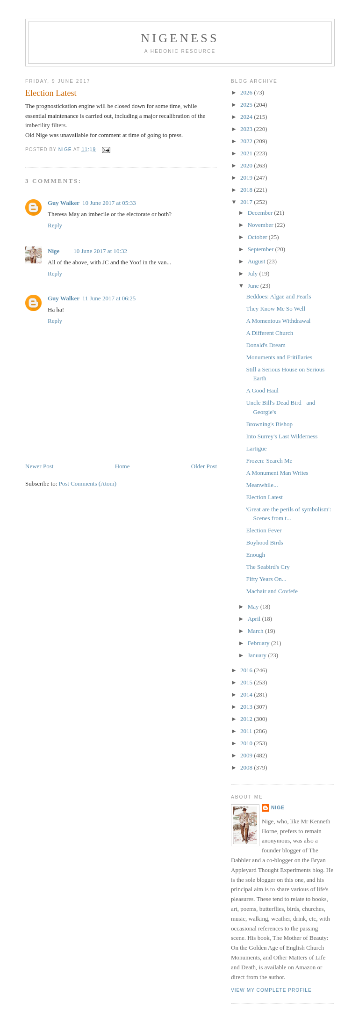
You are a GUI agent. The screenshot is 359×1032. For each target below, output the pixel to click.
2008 (247, 767)
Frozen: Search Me (269, 460)
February (259, 643)
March (256, 630)
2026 (247, 92)
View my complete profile (271, 990)
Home (122, 466)
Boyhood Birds (264, 542)
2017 (247, 201)
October (258, 236)
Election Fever (263, 530)
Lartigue (256, 448)
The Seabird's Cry (267, 566)
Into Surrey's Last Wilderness (281, 436)
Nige (53, 250)
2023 (247, 128)
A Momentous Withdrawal (278, 320)
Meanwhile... (262, 484)
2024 (247, 116)
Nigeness (180, 38)
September (261, 249)
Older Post (204, 466)
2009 (247, 755)
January (258, 655)
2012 (247, 718)
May (254, 606)
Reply (55, 225)
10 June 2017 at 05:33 (109, 202)
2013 (247, 706)
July (253, 273)
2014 (247, 694)
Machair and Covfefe (271, 591)
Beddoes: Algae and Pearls (278, 296)
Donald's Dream (265, 345)
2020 (247, 165)
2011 (247, 730)
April (255, 618)
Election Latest (264, 497)
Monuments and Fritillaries (279, 357)
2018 (247, 189)
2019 (247, 177)
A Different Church (269, 332)
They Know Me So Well (275, 308)
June (254, 285)
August (257, 261)
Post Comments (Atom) (88, 483)
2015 (247, 682)
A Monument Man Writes (277, 472)
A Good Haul (262, 390)
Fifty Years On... (266, 578)
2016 (247, 670)
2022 (247, 141)
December (261, 212)
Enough (255, 554)
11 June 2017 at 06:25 (109, 298)
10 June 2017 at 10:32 (100, 250)
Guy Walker (63, 202)
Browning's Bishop (269, 424)
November (261, 224)
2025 (247, 104)
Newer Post (39, 466)
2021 (247, 153)
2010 (247, 743)
